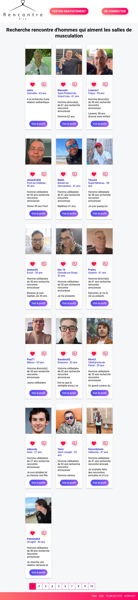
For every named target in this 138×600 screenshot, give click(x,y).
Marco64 (63, 90)
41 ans (76, 185)
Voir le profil (38, 123)
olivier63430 (34, 180)
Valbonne (93, 452)
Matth (61, 180)
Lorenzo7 (93, 90)
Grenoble (32, 93)
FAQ (94, 596)
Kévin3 (92, 359)
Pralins (92, 269)
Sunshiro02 (64, 359)
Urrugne (31, 541)
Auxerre (92, 272)
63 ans (42, 93)
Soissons (63, 362)
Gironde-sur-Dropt (67, 272)
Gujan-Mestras (96, 182)
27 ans (38, 452)
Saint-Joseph (65, 452)
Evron (30, 272)
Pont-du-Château (36, 182)
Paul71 (31, 359)
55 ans (40, 362)
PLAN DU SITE (114, 596)
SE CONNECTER (115, 11)
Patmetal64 (33, 538)
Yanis (61, 449)
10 (91, 586)
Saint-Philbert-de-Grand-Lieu (67, 95)
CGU (101, 596)
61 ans (75, 96)
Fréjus (91, 93)
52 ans (61, 275)
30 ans (39, 272)
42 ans (73, 362)
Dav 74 (61, 269)
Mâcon (31, 362)
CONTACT (130, 596)
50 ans (30, 185)
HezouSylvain (95, 449)
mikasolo (32, 449)
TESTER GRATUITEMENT (69, 11)
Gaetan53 (32, 269)
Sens (29, 452)
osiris (30, 90)
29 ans (100, 365)
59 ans (101, 93)
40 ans (41, 541)
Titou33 (92, 180)
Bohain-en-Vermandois (64, 184)
